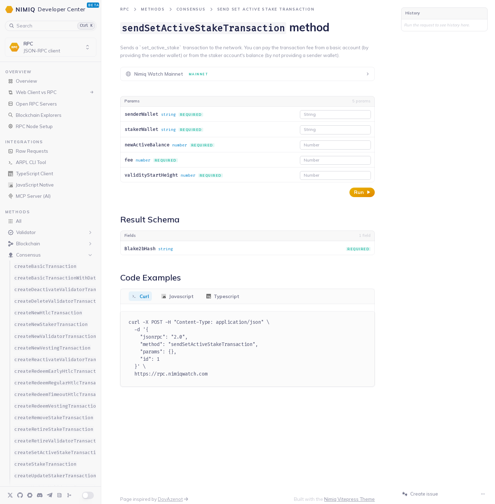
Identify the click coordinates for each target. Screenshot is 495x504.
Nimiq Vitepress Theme (349, 499)
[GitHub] (20, 495)
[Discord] (40, 495)
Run (362, 192)
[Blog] (59, 495)
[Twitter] (10, 495)
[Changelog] (69, 495)
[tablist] (247, 296)
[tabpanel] (247, 349)
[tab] (140, 296)
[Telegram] (49, 495)
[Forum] (30, 495)
